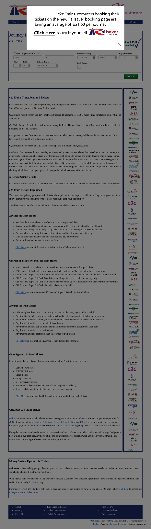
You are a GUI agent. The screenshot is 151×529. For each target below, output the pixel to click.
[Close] (120, 45)
